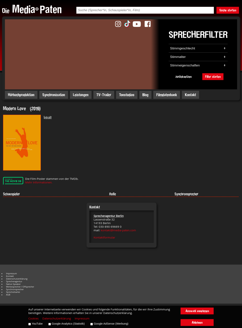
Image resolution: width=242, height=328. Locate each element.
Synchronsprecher (15, 289)
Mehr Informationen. (38, 182)
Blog (145, 94)
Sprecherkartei (13, 292)
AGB (8, 294)
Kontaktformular (104, 237)
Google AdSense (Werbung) (111, 323)
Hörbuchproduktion (21, 94)
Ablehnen (197, 322)
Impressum (11, 273)
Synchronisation (53, 94)
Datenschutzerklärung (16, 278)
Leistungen (80, 94)
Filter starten (213, 76)
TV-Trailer (103, 94)
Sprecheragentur (14, 281)
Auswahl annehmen (197, 311)
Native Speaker (13, 284)
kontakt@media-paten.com (118, 230)
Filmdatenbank (166, 94)
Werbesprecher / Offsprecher (20, 286)
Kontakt (190, 94)
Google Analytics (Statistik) (68, 323)
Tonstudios (126, 94)
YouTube (37, 323)
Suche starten (227, 10)
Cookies (33, 318)
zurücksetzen (183, 76)
